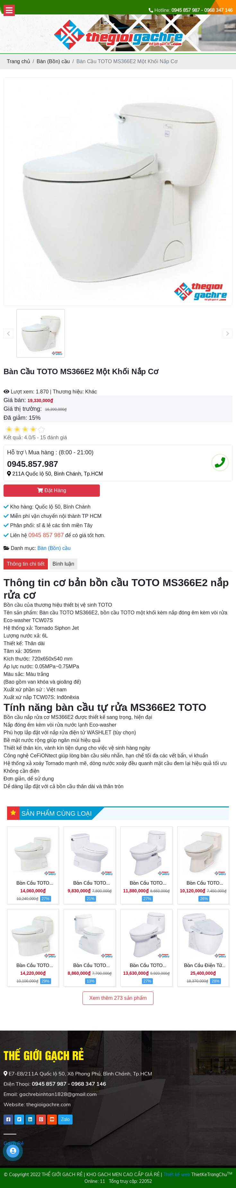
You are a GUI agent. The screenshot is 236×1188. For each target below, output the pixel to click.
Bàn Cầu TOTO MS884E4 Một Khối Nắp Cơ (33, 883)
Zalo (65, 1119)
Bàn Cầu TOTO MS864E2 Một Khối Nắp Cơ (203, 883)
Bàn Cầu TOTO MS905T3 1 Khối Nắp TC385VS (90, 965)
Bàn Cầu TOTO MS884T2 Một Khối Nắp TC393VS (89, 883)
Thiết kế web (176, 1174)
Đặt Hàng (51, 490)
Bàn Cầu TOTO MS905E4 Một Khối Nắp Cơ (146, 965)
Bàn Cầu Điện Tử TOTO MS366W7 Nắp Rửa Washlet (203, 965)
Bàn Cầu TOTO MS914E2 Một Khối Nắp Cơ (33, 965)
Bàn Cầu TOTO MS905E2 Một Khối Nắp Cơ (146, 883)
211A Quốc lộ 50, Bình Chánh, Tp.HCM (55, 473)
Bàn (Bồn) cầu (53, 548)
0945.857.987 (32, 464)
